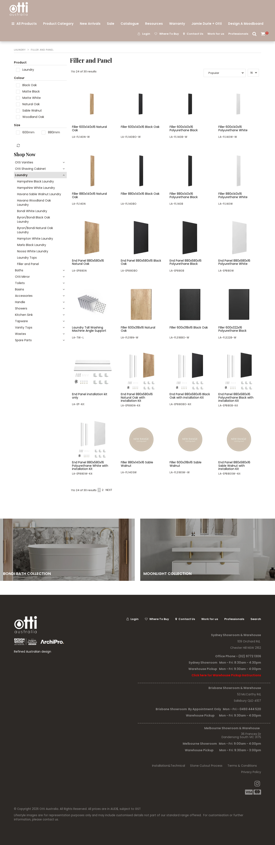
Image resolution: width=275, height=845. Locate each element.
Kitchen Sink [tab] (24, 315)
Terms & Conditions (242, 766)
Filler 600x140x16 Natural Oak (89, 128)
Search (254, 33)
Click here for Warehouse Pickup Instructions (226, 675)
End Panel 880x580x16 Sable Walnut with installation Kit (234, 465)
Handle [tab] (20, 302)
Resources (154, 23)
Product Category (58, 23)
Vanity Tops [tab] (23, 327)
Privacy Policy (251, 772)
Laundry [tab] (21, 175)
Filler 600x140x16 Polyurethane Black (184, 128)
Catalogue (130, 23)
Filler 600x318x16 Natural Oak (138, 329)
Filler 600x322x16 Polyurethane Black (232, 329)
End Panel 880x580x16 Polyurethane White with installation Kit (90, 465)
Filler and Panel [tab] (28, 264)
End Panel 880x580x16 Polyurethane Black (185, 262)
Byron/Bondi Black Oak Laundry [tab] (33, 219)
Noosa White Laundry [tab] (32, 251)
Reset (18, 146)
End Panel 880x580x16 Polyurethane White (234, 262)
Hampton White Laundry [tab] (35, 238)
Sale (110, 23)
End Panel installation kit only (89, 395)
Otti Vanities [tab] (24, 162)
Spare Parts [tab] (23, 340)
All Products (26, 23)
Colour (19, 78)
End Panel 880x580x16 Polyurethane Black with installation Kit (235, 397)
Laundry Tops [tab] (27, 257)
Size (17, 125)
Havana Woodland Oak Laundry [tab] (34, 202)
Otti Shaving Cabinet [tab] (30, 169)
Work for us (215, 34)
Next (109, 490)
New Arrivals (90, 23)
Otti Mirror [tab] (22, 277)
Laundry (20, 49)
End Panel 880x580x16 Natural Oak (88, 262)
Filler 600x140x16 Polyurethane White (233, 128)
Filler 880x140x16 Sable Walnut (137, 464)
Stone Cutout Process (206, 766)
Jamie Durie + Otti (206, 23)
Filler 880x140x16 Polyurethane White (233, 195)
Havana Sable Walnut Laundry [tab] (39, 194)
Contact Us (195, 34)
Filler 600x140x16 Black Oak (140, 127)
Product (20, 62)
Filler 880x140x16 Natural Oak (89, 195)
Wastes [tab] (20, 334)
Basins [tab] (19, 289)
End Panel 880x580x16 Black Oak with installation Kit (190, 395)
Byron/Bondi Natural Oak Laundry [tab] (35, 230)
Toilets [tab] (20, 283)
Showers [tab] (21, 308)
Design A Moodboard (245, 23)
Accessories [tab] (24, 296)
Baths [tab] (19, 270)
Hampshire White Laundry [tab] (36, 188)
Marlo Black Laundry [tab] (31, 245)
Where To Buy (169, 34)
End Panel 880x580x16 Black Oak (141, 262)
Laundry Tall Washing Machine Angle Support (89, 329)
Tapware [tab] (21, 321)
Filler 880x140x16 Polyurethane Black (184, 195)
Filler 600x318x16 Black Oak (189, 327)
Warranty (177, 23)
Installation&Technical (168, 766)
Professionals (238, 34)
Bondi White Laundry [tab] (32, 211)
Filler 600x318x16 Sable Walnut (185, 464)
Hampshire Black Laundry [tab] (35, 181)
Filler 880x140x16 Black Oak (140, 194)
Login (146, 34)
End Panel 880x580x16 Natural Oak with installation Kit (137, 397)
